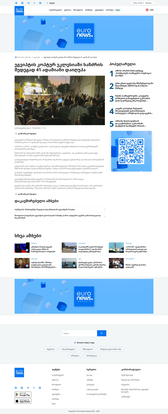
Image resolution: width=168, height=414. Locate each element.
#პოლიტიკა (92, 355)
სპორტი (55, 399)
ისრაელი (34, 259)
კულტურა (56, 394)
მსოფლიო (56, 384)
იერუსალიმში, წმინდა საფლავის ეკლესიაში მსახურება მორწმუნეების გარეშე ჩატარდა (43, 264)
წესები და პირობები (130, 380)
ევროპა (55, 380)
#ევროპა (51, 349)
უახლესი (90, 384)
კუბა (79, 259)
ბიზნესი (55, 389)
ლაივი (89, 375)
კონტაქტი (125, 396)
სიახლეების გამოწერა (97, 394)
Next (54, 403)
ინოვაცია (129, 243)
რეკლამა (125, 384)
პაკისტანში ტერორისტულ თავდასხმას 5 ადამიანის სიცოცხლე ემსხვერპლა (90, 249)
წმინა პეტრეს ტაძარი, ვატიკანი (136, 266)
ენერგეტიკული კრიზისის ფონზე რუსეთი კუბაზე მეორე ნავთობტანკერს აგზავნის (92, 264)
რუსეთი (34, 243)
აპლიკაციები (92, 389)
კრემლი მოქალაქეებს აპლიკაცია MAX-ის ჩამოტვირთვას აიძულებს (43, 249)
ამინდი (90, 380)
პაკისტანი (81, 243)
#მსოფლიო (88, 349)
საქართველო (58, 375)
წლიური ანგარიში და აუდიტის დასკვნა (135, 390)
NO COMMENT (130, 259)
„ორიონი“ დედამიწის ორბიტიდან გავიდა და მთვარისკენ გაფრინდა (136, 249)
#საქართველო (68, 349)
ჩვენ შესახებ (127, 375)
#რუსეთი (75, 355)
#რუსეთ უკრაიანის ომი (110, 349)
